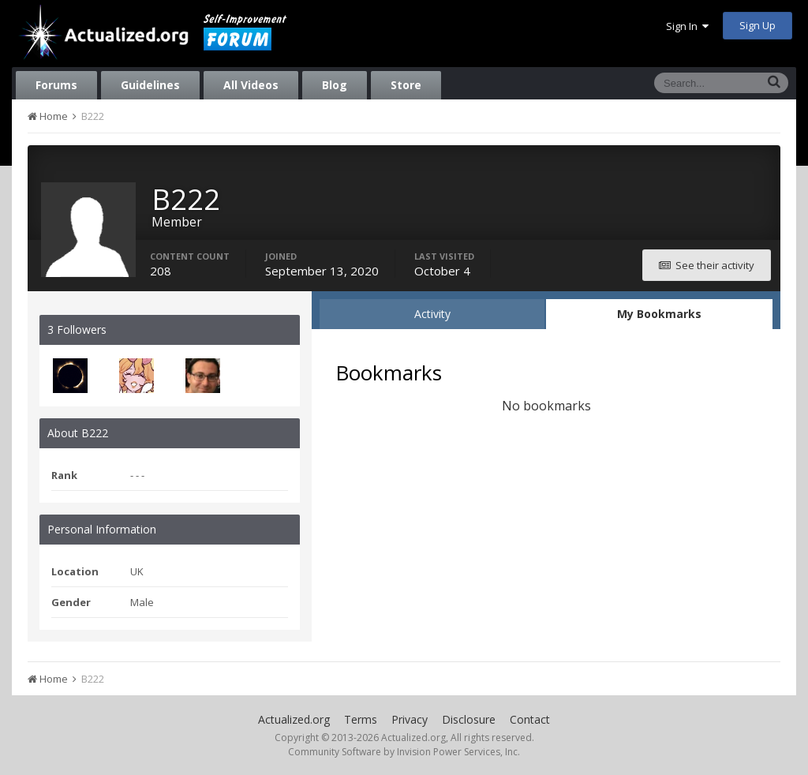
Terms (360, 719)
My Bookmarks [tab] (659, 313)
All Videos (251, 84)
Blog (334, 84)
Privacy (409, 719)
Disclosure (469, 719)
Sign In (687, 26)
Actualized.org (294, 719)
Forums (56, 84)
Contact (530, 719)
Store (406, 84)
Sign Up (757, 25)
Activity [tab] (432, 313)
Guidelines (150, 84)
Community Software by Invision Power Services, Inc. (404, 751)
